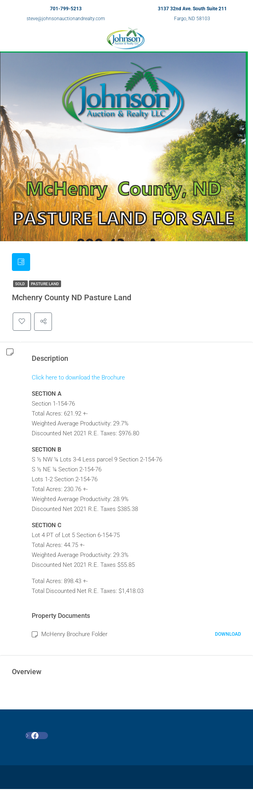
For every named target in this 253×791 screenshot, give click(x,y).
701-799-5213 (66, 8)
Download (228, 636)
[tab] (21, 262)
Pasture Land (45, 285)
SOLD (20, 285)
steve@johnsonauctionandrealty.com (66, 18)
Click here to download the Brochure (78, 379)
